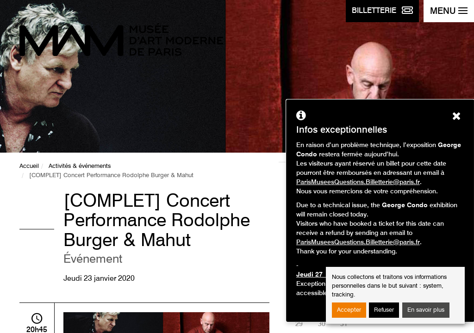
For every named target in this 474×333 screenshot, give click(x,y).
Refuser (384, 310)
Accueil (29, 166)
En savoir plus (425, 310)
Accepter (349, 310)
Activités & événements (80, 166)
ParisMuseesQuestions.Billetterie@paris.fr (358, 182)
